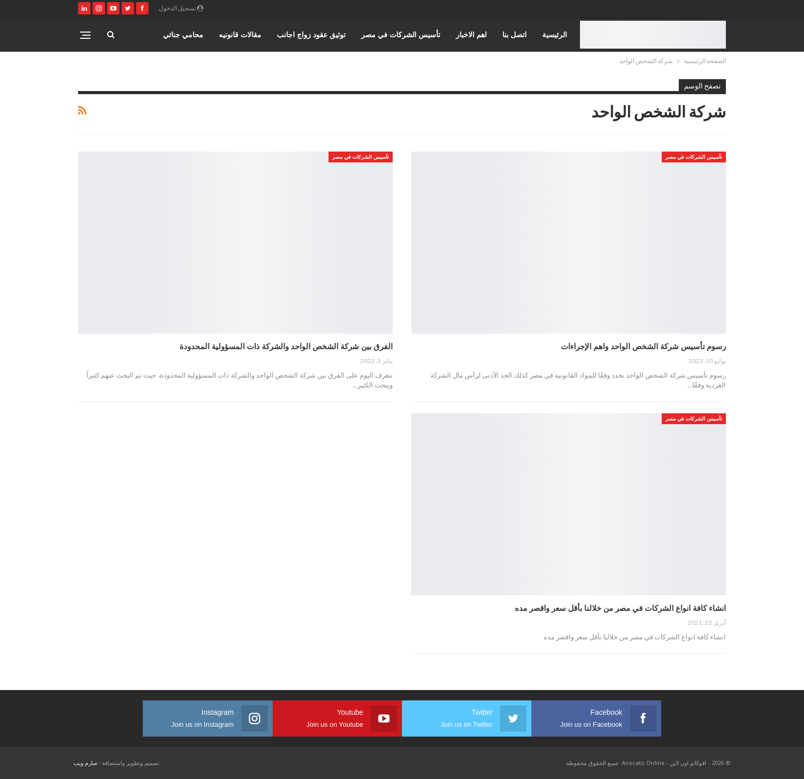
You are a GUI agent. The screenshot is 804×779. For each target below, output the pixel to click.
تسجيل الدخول (181, 8)
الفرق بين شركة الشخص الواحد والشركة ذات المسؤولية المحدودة (286, 346)
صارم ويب (85, 763)
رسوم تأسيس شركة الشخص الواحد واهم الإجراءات (642, 346)
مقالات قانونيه (240, 34)
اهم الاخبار (471, 34)
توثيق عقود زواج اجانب (311, 34)
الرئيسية (554, 34)
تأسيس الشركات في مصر (400, 34)
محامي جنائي (183, 34)
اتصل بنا (514, 34)
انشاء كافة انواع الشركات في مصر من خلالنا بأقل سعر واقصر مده (620, 608)
